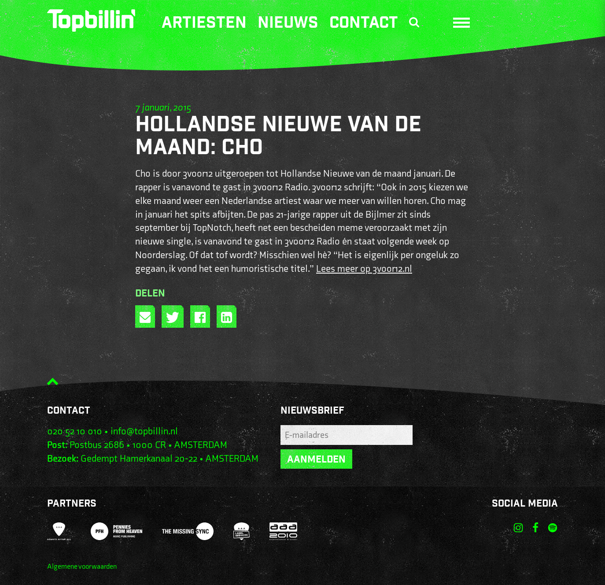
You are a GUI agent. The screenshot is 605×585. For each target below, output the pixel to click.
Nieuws (288, 24)
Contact (363, 24)
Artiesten (204, 24)
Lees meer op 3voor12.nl (364, 269)
